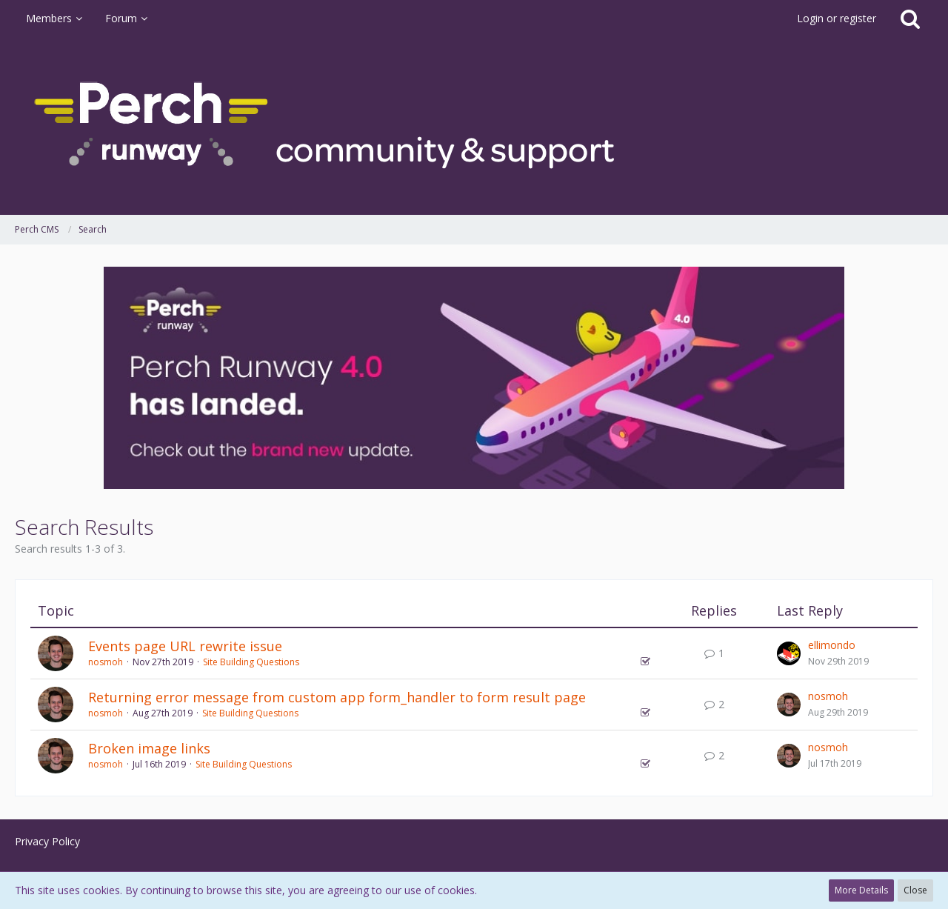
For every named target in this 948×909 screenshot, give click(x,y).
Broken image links (149, 748)
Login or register (836, 18)
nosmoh (105, 662)
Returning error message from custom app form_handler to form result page (337, 697)
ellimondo (831, 645)
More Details (861, 890)
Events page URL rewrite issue (185, 646)
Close (915, 890)
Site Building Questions (251, 662)
